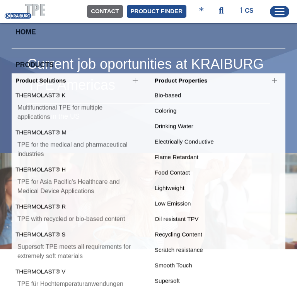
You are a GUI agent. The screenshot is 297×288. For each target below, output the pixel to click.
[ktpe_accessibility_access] (201, 11)
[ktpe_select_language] (250, 11)
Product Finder (157, 11)
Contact (105, 11)
